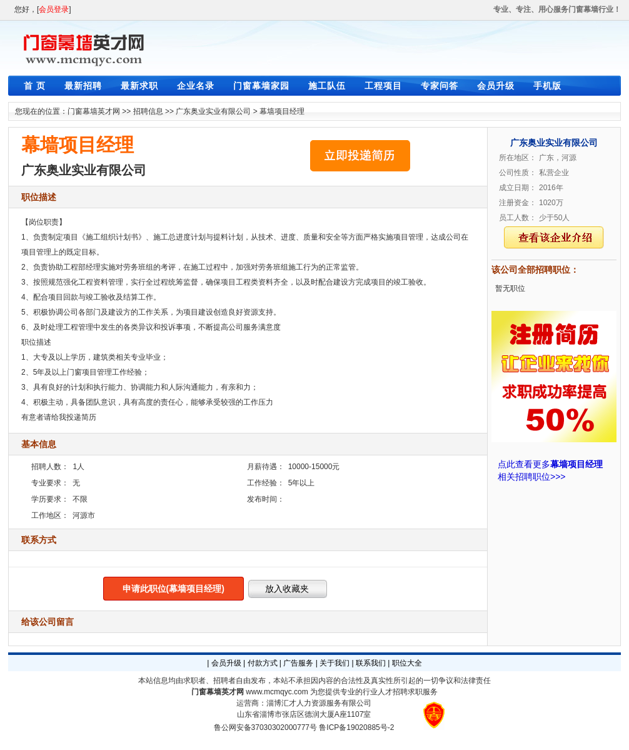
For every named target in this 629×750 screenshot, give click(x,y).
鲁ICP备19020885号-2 (356, 727)
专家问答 (439, 86)
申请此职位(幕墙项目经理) (173, 589)
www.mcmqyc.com (277, 691)
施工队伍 (327, 86)
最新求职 (139, 86)
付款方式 (263, 663)
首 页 (35, 86)
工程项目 (383, 86)
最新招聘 (83, 86)
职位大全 (407, 663)
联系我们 (371, 663)
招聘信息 (148, 111)
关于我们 (335, 663)
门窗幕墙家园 (261, 86)
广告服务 (298, 663)
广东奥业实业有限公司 (213, 111)
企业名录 (195, 86)
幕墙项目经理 (281, 111)
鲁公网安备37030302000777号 (265, 727)
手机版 (547, 86)
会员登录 (54, 9)
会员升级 (496, 86)
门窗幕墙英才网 (94, 111)
